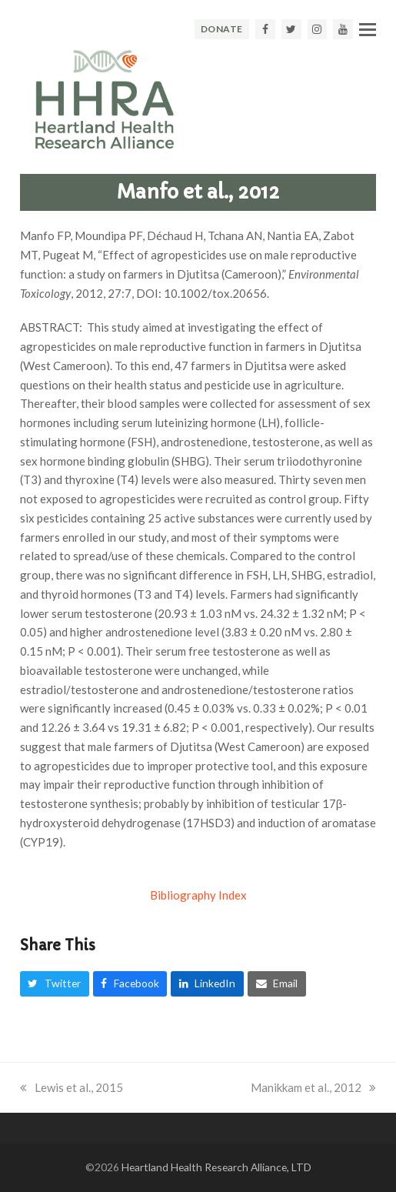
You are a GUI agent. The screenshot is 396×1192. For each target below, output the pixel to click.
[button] (367, 29)
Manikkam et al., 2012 (313, 1087)
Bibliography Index (198, 895)
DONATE (222, 29)
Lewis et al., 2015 (71, 1087)
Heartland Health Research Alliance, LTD (216, 1167)
